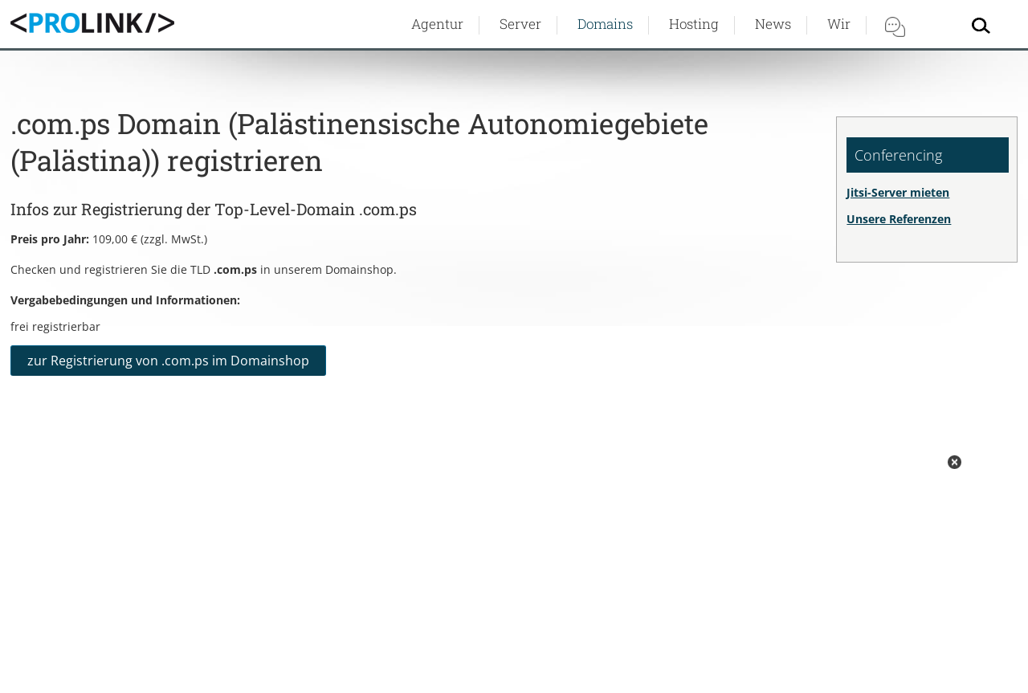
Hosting (694, 23)
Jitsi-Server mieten (897, 192)
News (773, 23)
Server (520, 23)
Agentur (437, 23)
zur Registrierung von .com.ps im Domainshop (168, 360)
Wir (839, 23)
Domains (605, 23)
